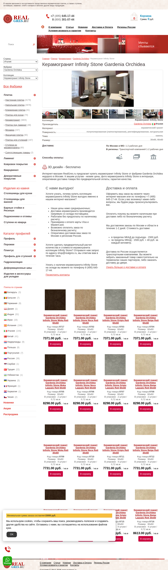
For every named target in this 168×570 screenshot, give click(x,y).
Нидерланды (14, 342)
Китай (10, 336)
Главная (45, 59)
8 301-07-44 (63, 19)
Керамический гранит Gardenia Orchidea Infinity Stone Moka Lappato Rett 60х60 (56, 384)
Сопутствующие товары (17, 152)
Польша (11, 347)
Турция (11, 369)
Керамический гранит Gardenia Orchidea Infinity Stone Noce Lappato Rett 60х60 (86, 384)
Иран (10, 320)
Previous (46, 113)
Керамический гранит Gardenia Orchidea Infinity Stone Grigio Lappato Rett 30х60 (116, 514)
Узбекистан (13, 375)
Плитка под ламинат (16, 125)
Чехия (10, 397)
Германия (12, 303)
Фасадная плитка (14, 135)
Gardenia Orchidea (81, 59)
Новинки (83, 27)
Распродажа (10, 414)
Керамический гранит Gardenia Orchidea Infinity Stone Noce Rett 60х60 (85, 319)
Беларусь (12, 292)
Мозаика (9, 130)
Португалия (13, 353)
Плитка (54, 59)
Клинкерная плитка (15, 110)
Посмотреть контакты (58, 274)
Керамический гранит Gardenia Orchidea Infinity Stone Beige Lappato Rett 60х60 (146, 384)
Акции (7, 408)
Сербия (11, 364)
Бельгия (11, 297)
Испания (11, 325)
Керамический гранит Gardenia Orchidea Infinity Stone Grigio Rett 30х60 (116, 449)
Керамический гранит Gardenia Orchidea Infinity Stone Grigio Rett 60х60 (116, 319)
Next (159, 113)
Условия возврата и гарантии (64, 30)
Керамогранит (12, 120)
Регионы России (126, 27)
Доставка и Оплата (102, 27)
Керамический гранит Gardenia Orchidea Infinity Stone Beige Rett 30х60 (146, 449)
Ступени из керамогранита (11, 146)
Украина (11, 380)
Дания (10, 308)
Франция (11, 386)
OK (11, 534)
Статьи (70, 27)
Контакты (90, 30)
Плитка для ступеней (16, 140)
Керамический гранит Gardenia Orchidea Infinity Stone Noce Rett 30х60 (85, 449)
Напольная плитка (14, 105)
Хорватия (12, 391)
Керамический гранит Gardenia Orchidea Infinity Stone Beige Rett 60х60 (146, 319)
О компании (55, 27)
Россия (11, 358)
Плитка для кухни (14, 115)
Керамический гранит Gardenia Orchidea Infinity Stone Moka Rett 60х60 (55, 319)
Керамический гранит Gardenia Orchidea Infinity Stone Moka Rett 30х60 (55, 449)
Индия (10, 314)
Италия (11, 331)
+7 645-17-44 (62, 15)
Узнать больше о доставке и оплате (126, 267)
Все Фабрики (12, 86)
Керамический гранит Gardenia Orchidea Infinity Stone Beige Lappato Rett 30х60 (146, 514)
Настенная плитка (24, 49)
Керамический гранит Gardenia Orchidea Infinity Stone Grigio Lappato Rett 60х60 (116, 384)
